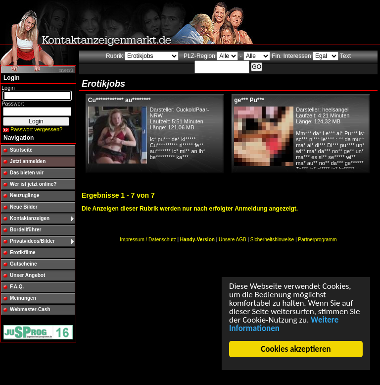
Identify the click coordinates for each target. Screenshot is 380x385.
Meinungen (23, 298)
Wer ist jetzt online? (33, 184)
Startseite (21, 150)
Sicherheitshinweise (272, 239)
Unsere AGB (232, 239)
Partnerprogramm (317, 239)
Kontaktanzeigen (29, 218)
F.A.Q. (17, 286)
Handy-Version (197, 239)
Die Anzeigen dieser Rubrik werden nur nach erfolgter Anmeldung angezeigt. (190, 208)
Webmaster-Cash (30, 309)
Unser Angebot (27, 275)
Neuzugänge (24, 195)
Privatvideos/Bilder (32, 241)
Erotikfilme (23, 252)
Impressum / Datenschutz (148, 239)
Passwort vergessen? (36, 129)
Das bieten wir (27, 172)
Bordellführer (25, 229)
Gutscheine (23, 264)
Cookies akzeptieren (296, 349)
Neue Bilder (24, 207)
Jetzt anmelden (28, 161)
